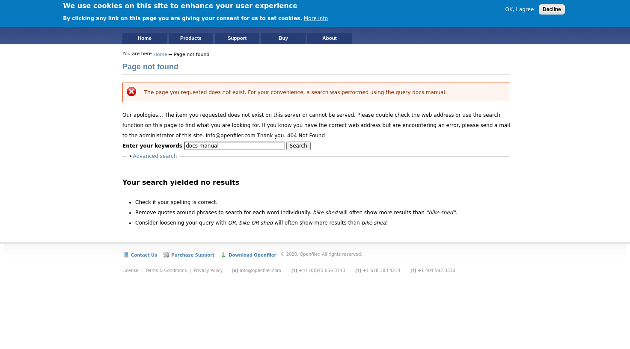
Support (237, 38)
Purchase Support (192, 255)
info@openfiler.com (260, 270)
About (329, 38)
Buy (283, 38)
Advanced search (155, 156)
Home (145, 38)
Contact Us (144, 255)
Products (191, 38)
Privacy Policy (208, 270)
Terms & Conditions (166, 270)
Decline (552, 9)
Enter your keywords (153, 146)
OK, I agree (519, 9)
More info (316, 17)
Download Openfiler (252, 255)
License (130, 270)
